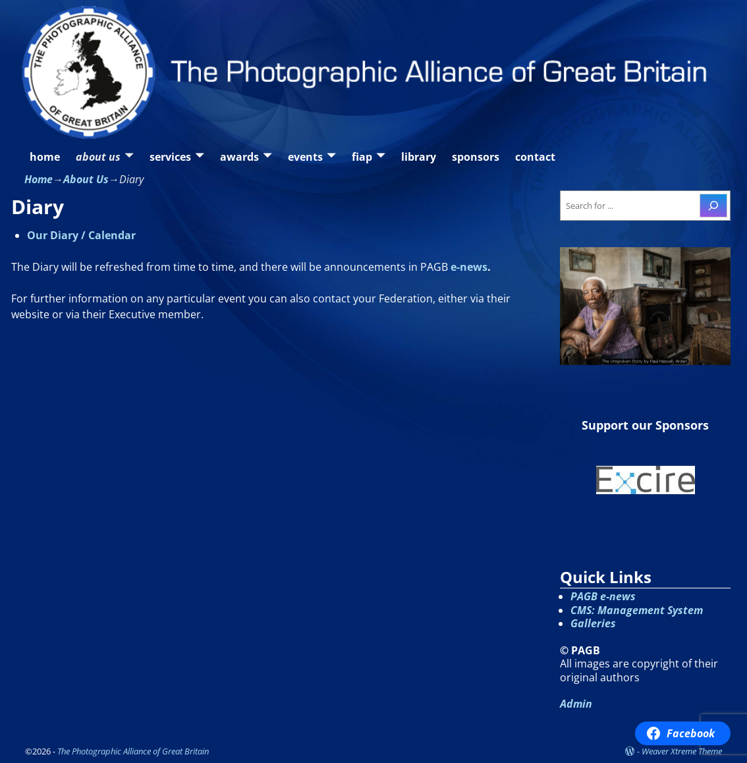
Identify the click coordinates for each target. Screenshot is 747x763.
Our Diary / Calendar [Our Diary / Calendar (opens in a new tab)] (81, 235)
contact (535, 157)
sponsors (475, 157)
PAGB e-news (603, 596)
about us (98, 157)
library (418, 157)
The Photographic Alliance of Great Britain (133, 751)
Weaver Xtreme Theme (682, 751)
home (45, 157)
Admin (576, 703)
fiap (362, 157)
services (170, 157)
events (305, 157)
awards (239, 157)
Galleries (593, 623)
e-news (469, 267)
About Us (86, 179)
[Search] (713, 205)
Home (38, 179)
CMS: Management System (636, 610)
